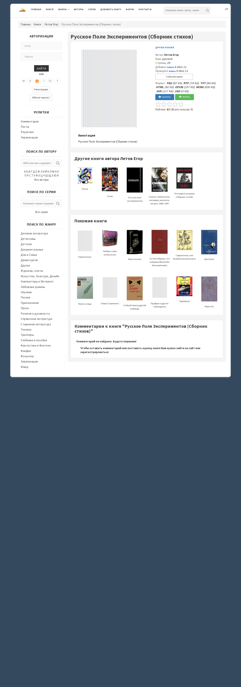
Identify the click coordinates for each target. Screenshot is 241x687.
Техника (26, 329)
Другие (25, 265)
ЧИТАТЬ (184, 97)
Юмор (24, 367)
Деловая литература (34, 233)
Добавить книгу (110, 9)
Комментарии (30, 121)
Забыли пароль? (41, 97)
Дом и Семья (29, 255)
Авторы (79, 9)
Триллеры (27, 335)
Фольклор (27, 356)
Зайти (41, 68)
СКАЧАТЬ (165, 97)
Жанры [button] (62, 9)
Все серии (41, 212)
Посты (25, 126)
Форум (130, 9)
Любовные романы (33, 287)
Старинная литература (36, 324)
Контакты (145, 9)
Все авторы (41, 179)
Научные (26, 292)
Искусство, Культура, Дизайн (40, 276)
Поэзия (25, 297)
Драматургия (29, 260)
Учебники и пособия (34, 340)
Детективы (28, 239)
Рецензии (27, 132)
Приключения (30, 303)
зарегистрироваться (94, 352)
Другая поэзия (164, 47)
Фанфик (26, 351)
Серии (92, 9)
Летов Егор (51, 24)
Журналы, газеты (32, 271)
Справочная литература (36, 319)
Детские (26, 244)
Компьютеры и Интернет (37, 281)
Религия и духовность (35, 313)
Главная (36, 9)
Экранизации (29, 137)
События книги (174, 76)
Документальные (32, 249)
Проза (25, 308)
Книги (50, 9)
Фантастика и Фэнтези (36, 345)
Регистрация (41, 89)
